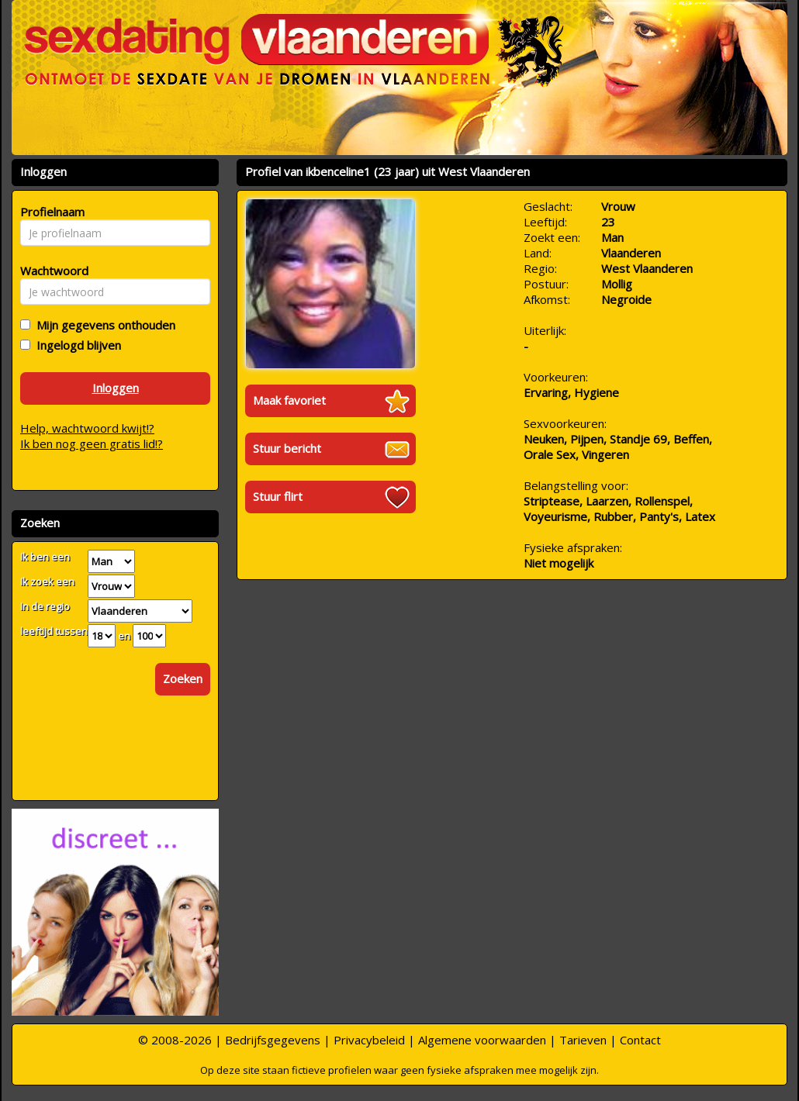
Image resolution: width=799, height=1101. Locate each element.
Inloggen (115, 387)
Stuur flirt (278, 496)
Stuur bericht (287, 448)
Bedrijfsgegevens (272, 1040)
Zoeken (182, 678)
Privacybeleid (369, 1040)
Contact (640, 1040)
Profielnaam (50, 211)
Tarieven (583, 1040)
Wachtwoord (50, 270)
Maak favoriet (289, 400)
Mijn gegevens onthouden (102, 325)
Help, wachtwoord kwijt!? (87, 428)
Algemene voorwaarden (482, 1040)
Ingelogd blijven (75, 345)
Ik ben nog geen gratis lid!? (91, 443)
